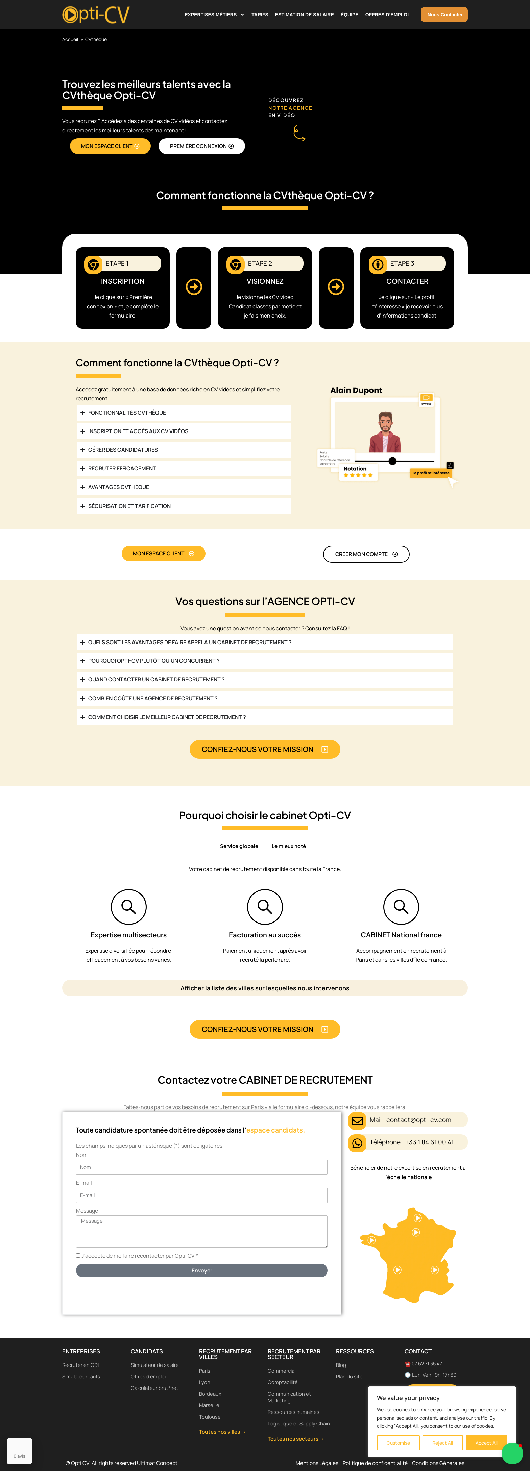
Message (87, 1213)
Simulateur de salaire (155, 1357)
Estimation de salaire (304, 14)
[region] (442, 1421)
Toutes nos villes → (224, 1425)
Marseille (210, 1398)
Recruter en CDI (80, 1357)
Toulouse (210, 1409)
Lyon (204, 1375)
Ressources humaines (294, 1404)
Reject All (442, 1443)
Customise (398, 1443)
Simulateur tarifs (81, 1369)
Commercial (282, 1363)
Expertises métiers (215, 14)
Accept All (487, 1443)
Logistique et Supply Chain (292, 1420)
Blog (341, 1357)
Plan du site (349, 1369)
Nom (82, 1157)
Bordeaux (210, 1386)
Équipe (350, 14)
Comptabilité (283, 1375)
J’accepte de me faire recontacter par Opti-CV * (139, 1258)
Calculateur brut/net (155, 1380)
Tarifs (259, 14)
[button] (512, 1453)
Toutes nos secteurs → (298, 1438)
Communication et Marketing (290, 1390)
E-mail (84, 1185)
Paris (205, 1363)
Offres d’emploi (387, 14)
